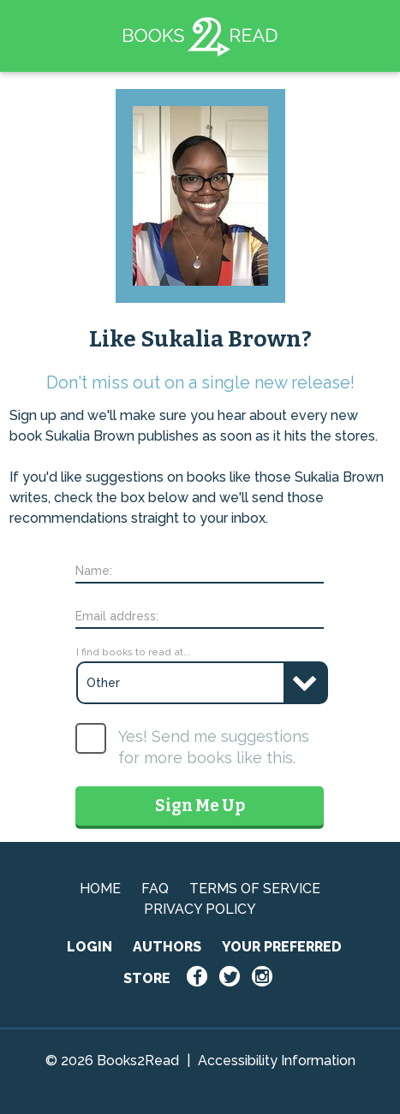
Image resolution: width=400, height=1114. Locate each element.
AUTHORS (167, 947)
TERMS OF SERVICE (254, 888)
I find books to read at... (133, 652)
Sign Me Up (200, 805)
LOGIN (89, 947)
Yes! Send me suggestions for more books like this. (213, 747)
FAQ (155, 888)
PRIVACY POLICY (200, 909)
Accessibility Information (276, 1060)
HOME (100, 888)
